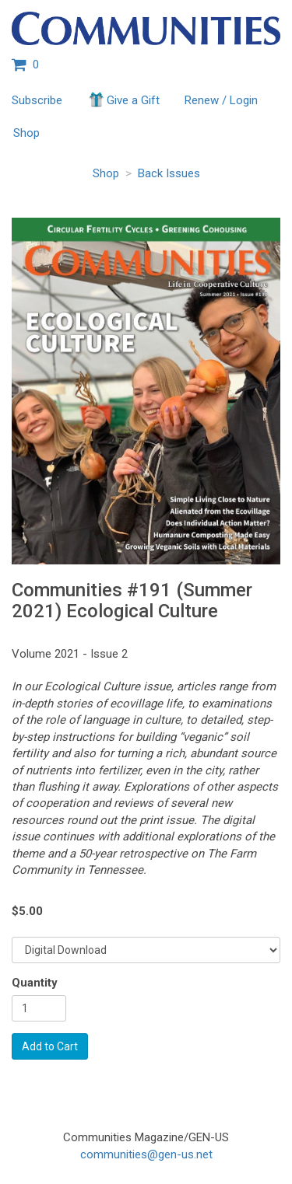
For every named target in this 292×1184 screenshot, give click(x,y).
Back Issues (169, 173)
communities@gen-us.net (146, 1154)
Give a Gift (123, 99)
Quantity (35, 983)
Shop (26, 133)
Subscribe (37, 100)
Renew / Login (221, 100)
